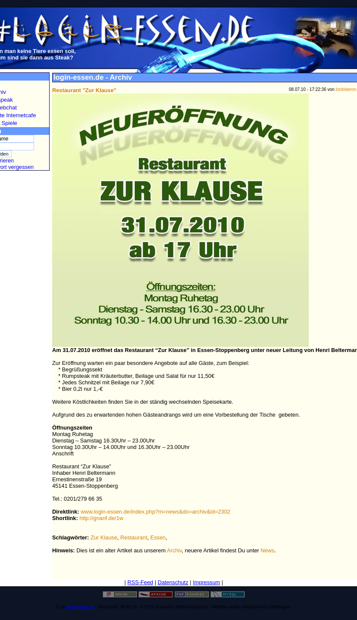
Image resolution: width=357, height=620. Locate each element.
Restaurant (133, 537)
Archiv (174, 550)
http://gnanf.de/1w (101, 518)
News (267, 550)
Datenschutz (173, 582)
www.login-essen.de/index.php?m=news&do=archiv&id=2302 (155, 511)
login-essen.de (80, 606)
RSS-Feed (140, 582)
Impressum (206, 582)
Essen (158, 537)
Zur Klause (104, 537)
